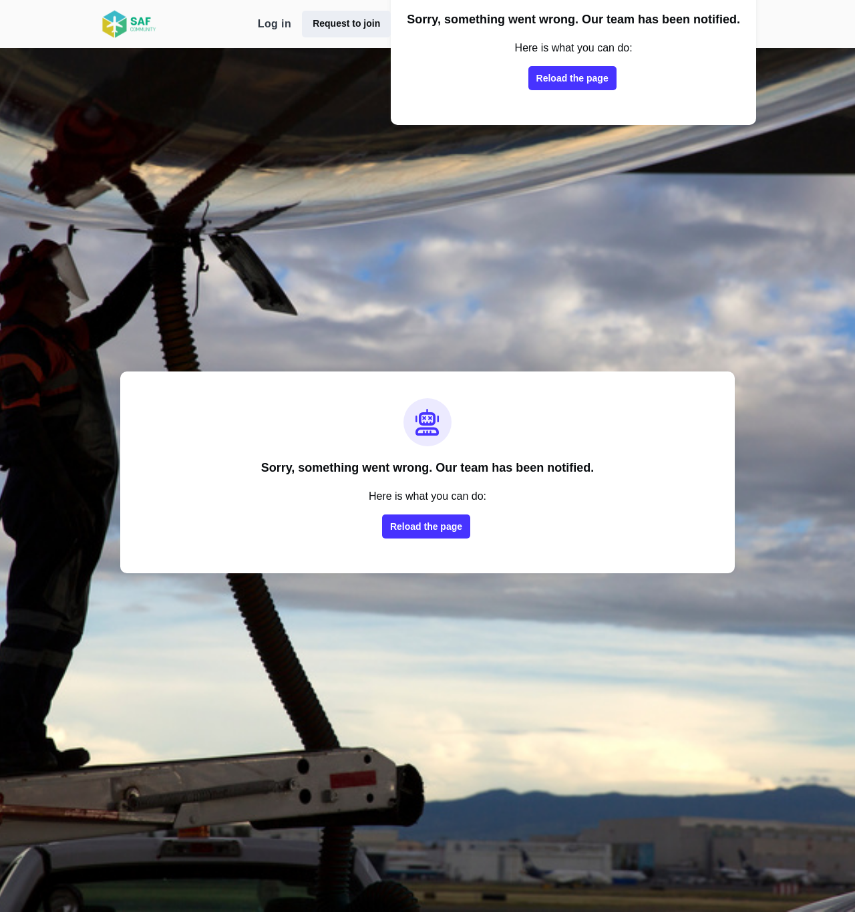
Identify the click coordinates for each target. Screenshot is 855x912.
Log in (274, 23)
